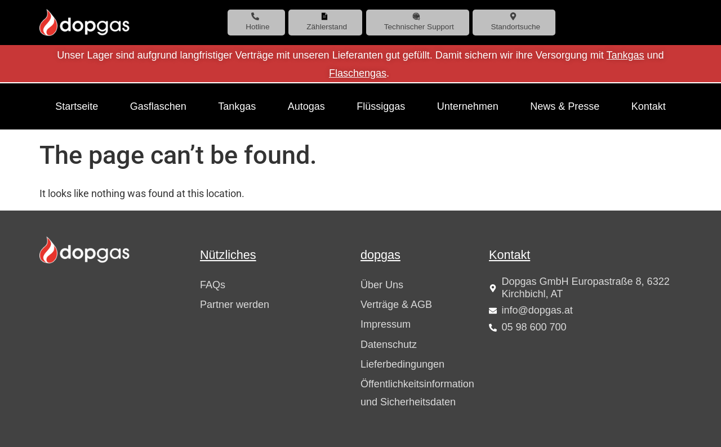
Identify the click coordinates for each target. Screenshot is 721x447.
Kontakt (648, 106)
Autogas (306, 106)
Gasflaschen (158, 106)
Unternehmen (468, 106)
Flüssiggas (381, 106)
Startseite (76, 106)
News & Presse (564, 106)
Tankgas (625, 55)
